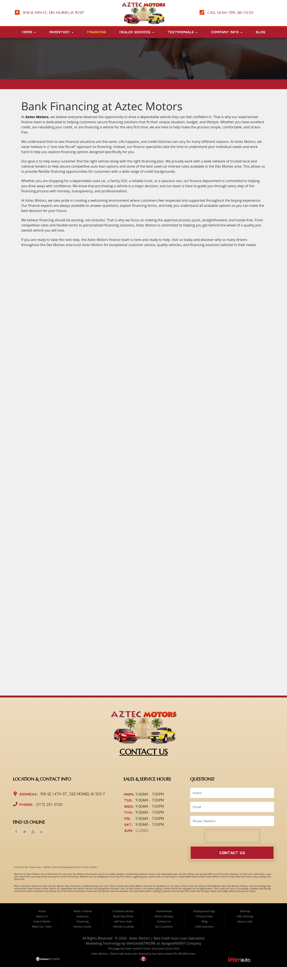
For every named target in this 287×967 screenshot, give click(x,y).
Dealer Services (136, 32)
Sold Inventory (204, 926)
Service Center (82, 926)
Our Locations (164, 926)
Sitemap (245, 911)
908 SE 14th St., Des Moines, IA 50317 (72, 794)
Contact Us (232, 852)
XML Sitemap (245, 916)
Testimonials (182, 32)
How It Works (42, 921)
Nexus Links (245, 921)
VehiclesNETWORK (141, 943)
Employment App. (204, 911)
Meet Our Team (42, 926)
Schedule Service (123, 911)
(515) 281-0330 (49, 804)
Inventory (61, 32)
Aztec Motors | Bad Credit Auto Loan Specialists (167, 938)
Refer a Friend (82, 911)
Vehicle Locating (123, 926)
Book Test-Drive (123, 916)
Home (29, 32)
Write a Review (163, 916)
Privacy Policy (204, 916)
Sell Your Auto (123, 921)
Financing (96, 32)
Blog (260, 32)
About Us (42, 916)
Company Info (226, 32)
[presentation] (232, 836)
